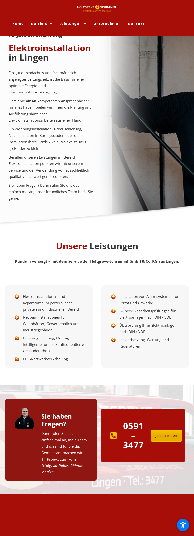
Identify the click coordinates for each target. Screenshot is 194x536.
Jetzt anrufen (166, 435)
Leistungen (70, 23)
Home (18, 23)
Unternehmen (107, 23)
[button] (183, 525)
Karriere (39, 23)
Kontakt (136, 23)
